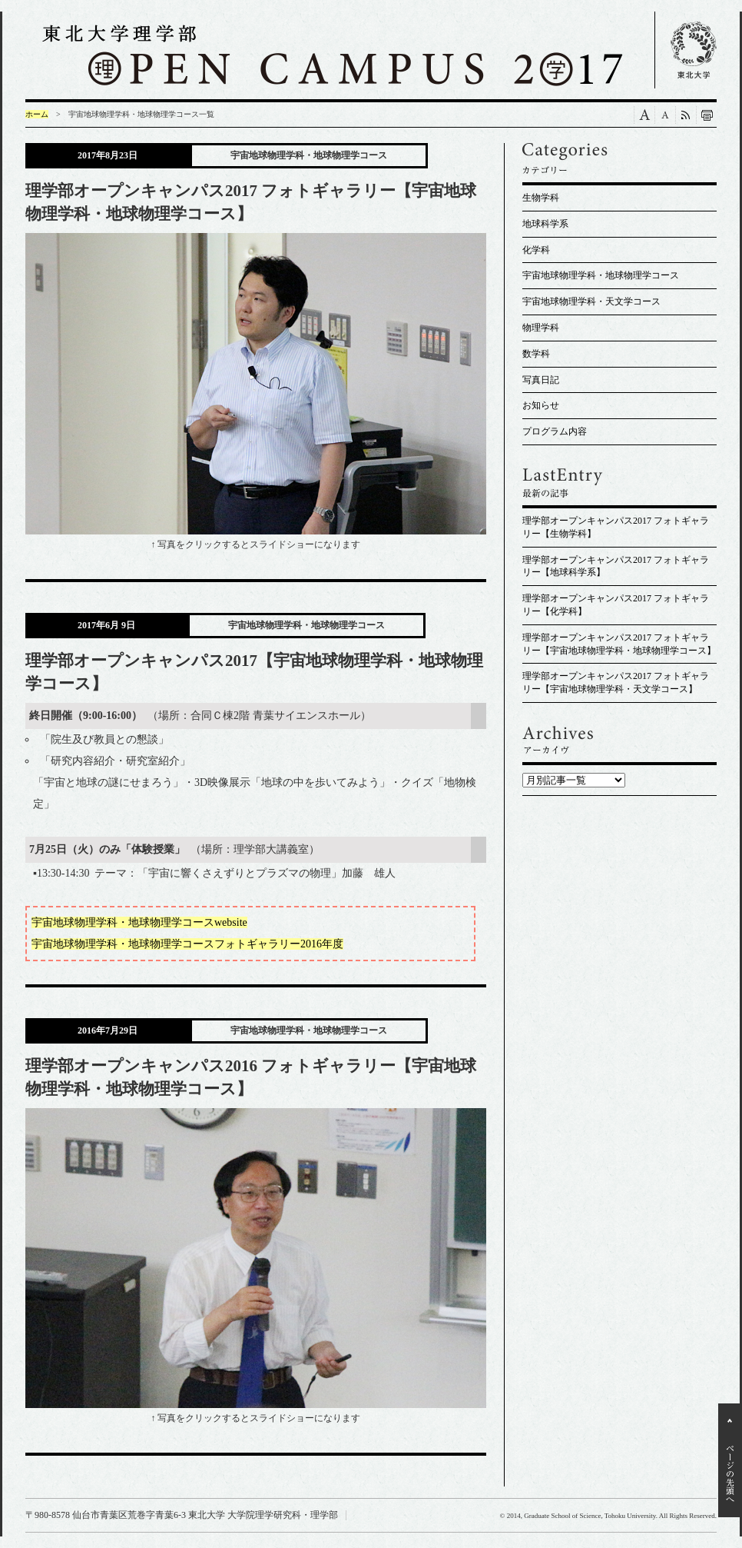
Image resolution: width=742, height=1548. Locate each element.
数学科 (536, 353)
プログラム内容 (554, 431)
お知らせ (540, 405)
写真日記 (540, 380)
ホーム (36, 114)
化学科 (536, 250)
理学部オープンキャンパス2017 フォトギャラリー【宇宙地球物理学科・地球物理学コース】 (619, 644)
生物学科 (540, 197)
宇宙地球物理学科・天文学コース (591, 301)
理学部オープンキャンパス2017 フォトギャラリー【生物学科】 (615, 527)
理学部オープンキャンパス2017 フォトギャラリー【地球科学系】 (615, 566)
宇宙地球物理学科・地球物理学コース (600, 275)
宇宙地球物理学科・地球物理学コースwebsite (139, 922)
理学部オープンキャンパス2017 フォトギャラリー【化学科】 (615, 605)
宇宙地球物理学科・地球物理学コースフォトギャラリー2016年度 (187, 944)
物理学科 (540, 327)
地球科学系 (545, 223)
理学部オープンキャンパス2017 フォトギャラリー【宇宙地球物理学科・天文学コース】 (615, 682)
